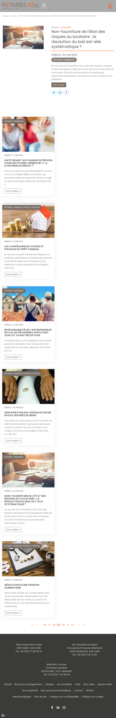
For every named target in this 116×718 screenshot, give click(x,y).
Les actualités (64, 684)
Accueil (13, 16)
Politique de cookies (92, 696)
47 (49, 625)
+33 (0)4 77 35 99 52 (59, 674)
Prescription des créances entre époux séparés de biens (27, 414)
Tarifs (78, 684)
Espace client (105, 684)
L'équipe (49, 684)
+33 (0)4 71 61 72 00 (86, 654)
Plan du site (40, 696)
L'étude (8, 684)
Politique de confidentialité (64, 696)
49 (58, 625)
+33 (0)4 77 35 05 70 (31, 651)
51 (68, 625)
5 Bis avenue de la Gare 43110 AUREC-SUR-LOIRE (29, 646)
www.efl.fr (66, 27)
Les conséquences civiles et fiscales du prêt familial (24, 247)
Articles (90, 690)
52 (72, 625)
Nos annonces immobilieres (56, 690)
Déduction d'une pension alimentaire (21, 586)
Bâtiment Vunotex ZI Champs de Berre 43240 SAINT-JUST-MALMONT (56, 668)
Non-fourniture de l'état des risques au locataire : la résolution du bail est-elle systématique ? (58, 16)
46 (44, 625)
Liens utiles (89, 684)
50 (63, 625)
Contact (78, 690)
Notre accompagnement (28, 684)
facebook (52, 707)
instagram (64, 707)
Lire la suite (59, 84)
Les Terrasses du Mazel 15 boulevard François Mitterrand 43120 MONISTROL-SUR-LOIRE (84, 648)
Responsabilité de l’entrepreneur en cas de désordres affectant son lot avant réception (28, 332)
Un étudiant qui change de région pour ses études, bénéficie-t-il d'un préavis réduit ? (28, 163)
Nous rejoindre (30, 690)
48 (54, 625)
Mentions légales (22, 696)
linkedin (58, 707)
